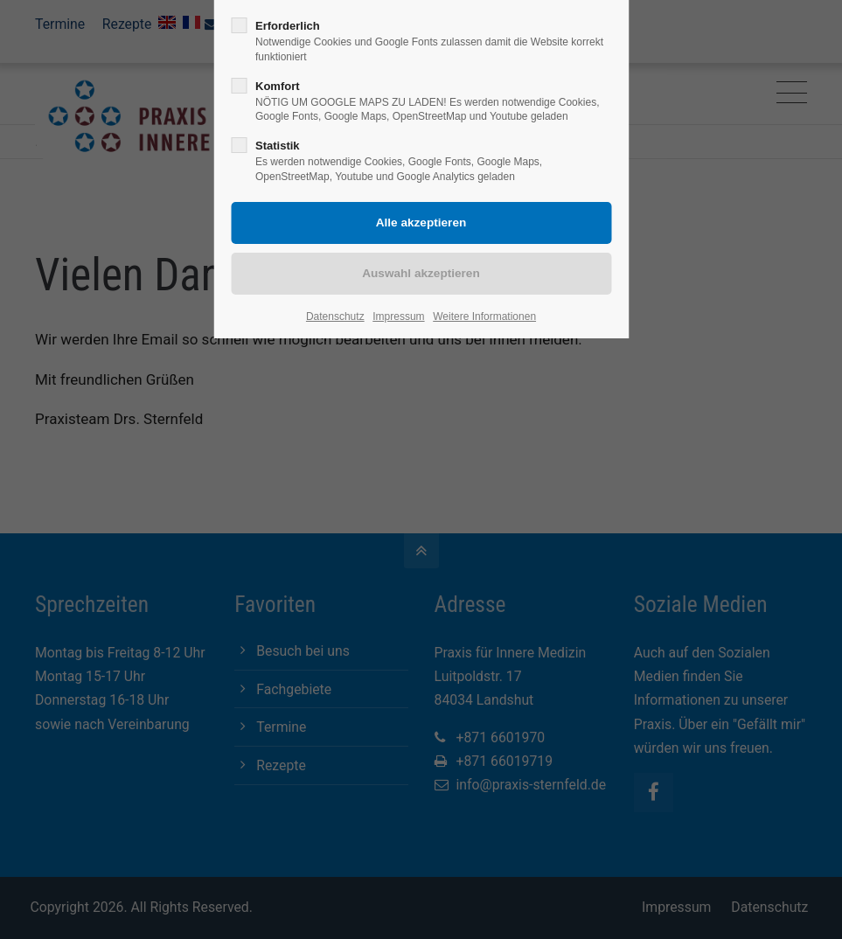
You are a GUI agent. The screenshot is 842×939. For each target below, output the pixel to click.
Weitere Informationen (484, 316)
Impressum (398, 316)
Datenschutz (335, 316)
